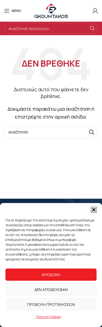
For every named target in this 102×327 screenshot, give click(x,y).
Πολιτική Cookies (48, 317)
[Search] (51, 28)
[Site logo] (51, 10)
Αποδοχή (51, 274)
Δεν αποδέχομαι (51, 289)
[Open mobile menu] (12, 10)
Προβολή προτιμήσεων (51, 304)
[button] (94, 209)
